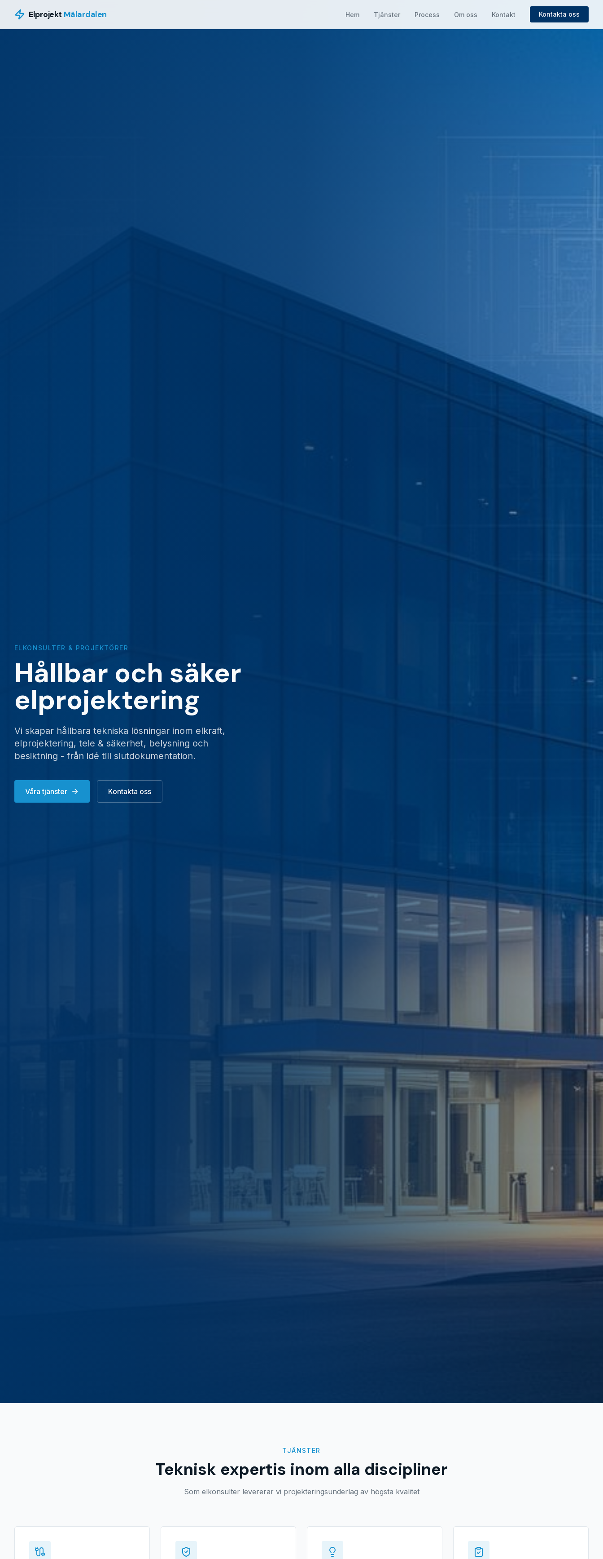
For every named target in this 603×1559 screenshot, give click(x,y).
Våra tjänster (52, 791)
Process (427, 14)
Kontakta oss (559, 14)
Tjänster (387, 14)
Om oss (465, 14)
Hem (352, 14)
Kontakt (504, 14)
